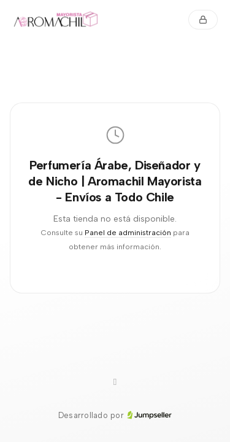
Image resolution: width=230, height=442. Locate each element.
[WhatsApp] (115, 382)
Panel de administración (128, 232)
